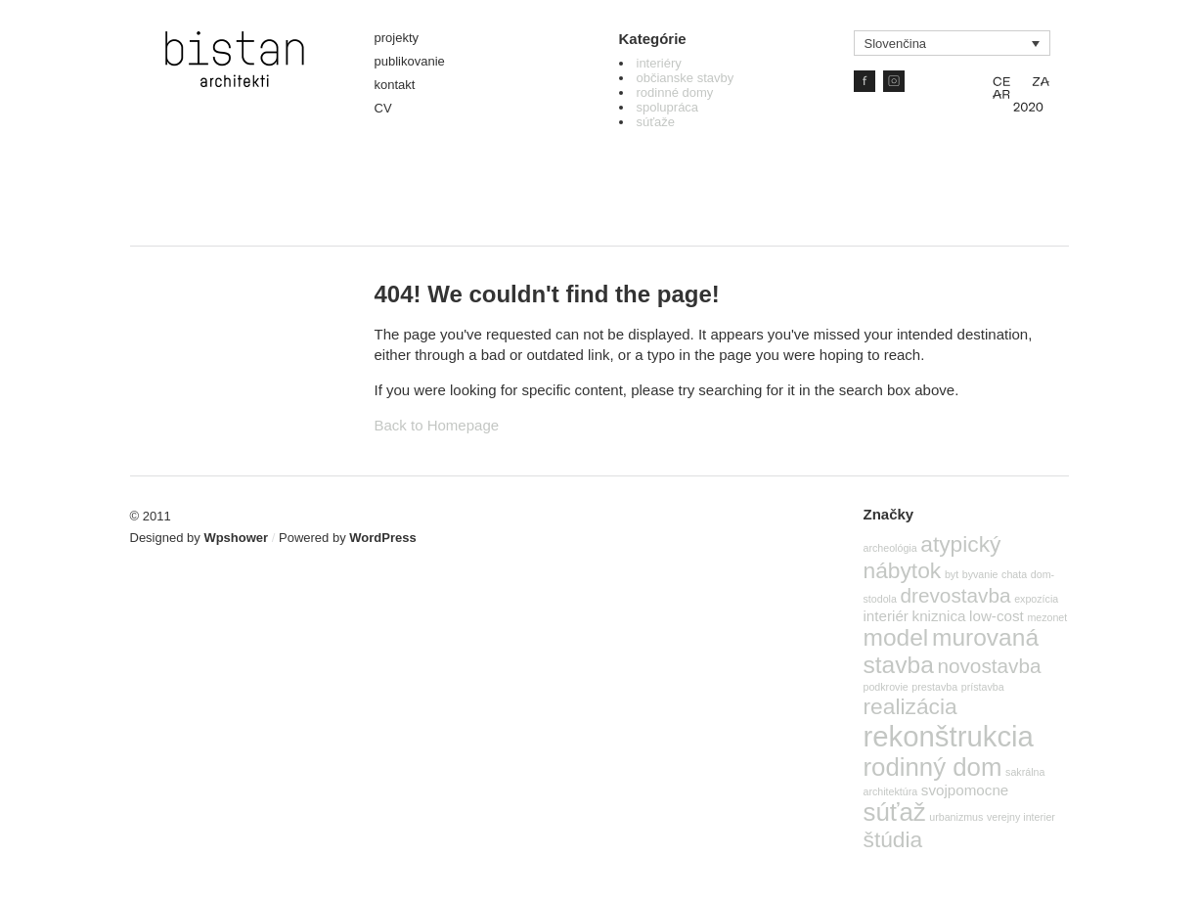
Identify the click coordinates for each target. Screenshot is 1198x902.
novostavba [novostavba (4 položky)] (989, 665)
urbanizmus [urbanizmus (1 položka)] (956, 817)
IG (894, 81)
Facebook (864, 81)
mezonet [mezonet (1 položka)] (1047, 617)
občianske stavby (685, 77)
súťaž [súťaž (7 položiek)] (895, 812)
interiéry (659, 63)
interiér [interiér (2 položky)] (886, 616)
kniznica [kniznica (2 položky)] (939, 616)
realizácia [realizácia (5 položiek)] (910, 706)
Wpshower (235, 537)
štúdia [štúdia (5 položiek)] (893, 839)
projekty (397, 37)
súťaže (656, 121)
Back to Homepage (437, 425)
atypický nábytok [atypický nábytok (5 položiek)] (932, 557)
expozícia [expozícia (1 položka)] (1036, 599)
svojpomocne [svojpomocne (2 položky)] (965, 790)
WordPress (382, 537)
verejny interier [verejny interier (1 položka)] (1021, 817)
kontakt (395, 84)
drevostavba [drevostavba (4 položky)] (956, 595)
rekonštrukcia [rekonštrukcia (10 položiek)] (949, 736)
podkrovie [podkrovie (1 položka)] (886, 687)
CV (383, 108)
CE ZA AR (1021, 92)
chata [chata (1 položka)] (1014, 574)
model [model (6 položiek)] (896, 637)
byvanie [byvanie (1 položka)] (980, 574)
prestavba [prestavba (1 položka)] (934, 687)
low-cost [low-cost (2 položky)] (996, 616)
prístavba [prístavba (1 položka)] (982, 687)
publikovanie (410, 61)
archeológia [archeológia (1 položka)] (890, 548)
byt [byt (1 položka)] (951, 574)
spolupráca (668, 107)
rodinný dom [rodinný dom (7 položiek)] (933, 767)
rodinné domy (675, 92)
